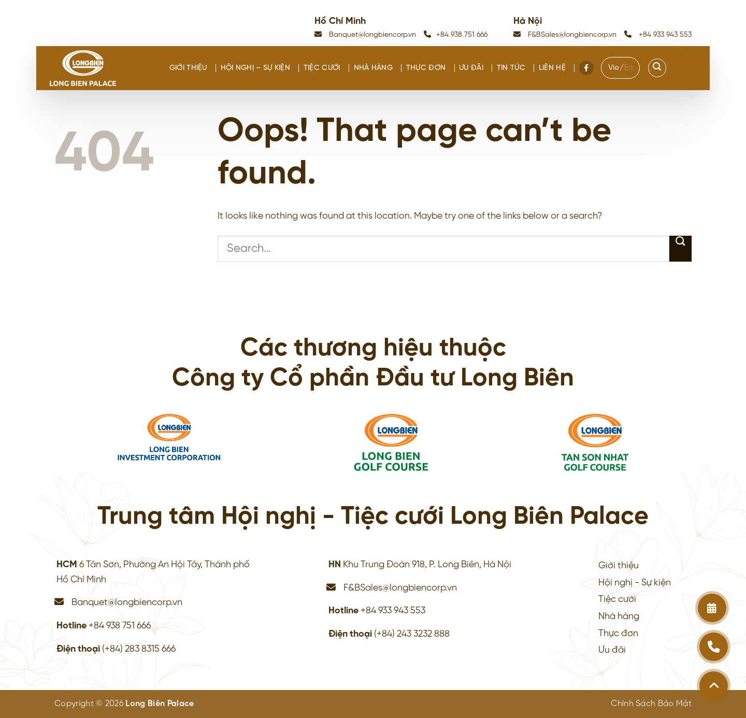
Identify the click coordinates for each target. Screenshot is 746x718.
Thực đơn (426, 68)
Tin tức (511, 68)
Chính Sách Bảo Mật (651, 703)
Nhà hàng (373, 68)
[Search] (657, 68)
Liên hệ (552, 68)
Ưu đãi (471, 68)
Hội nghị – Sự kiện (255, 68)
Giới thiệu (188, 68)
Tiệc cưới (322, 68)
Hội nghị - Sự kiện (634, 582)
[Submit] (680, 249)
